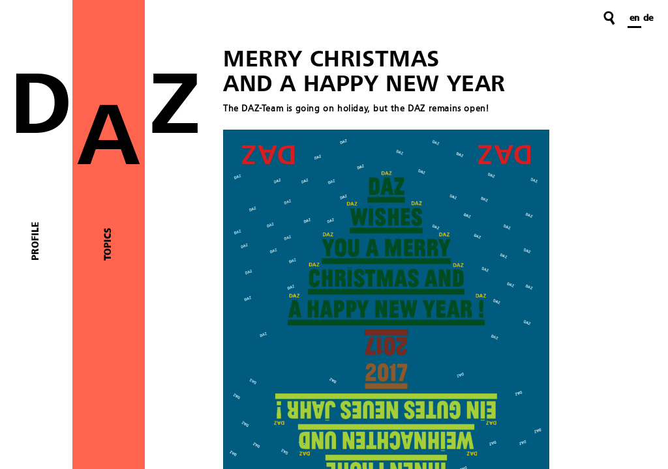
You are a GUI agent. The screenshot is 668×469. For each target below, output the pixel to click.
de (648, 18)
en (634, 18)
